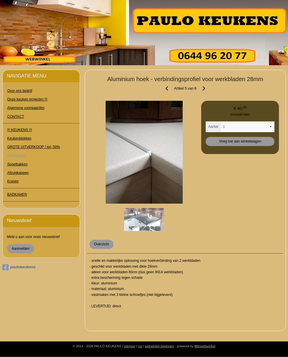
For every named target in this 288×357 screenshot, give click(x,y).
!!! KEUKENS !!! (19, 130)
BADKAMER (17, 194)
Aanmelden (21, 249)
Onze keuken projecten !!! (27, 99)
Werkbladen (16, 155)
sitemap (129, 346)
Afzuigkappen (18, 173)
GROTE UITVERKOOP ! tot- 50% (33, 147)
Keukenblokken (19, 138)
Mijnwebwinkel (204, 346)
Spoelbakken (17, 164)
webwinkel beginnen (159, 346)
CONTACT (15, 117)
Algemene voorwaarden (26, 108)
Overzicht (101, 244)
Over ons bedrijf (19, 91)
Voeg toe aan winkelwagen (240, 141)
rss (140, 346)
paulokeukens (19, 267)
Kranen (13, 181)
